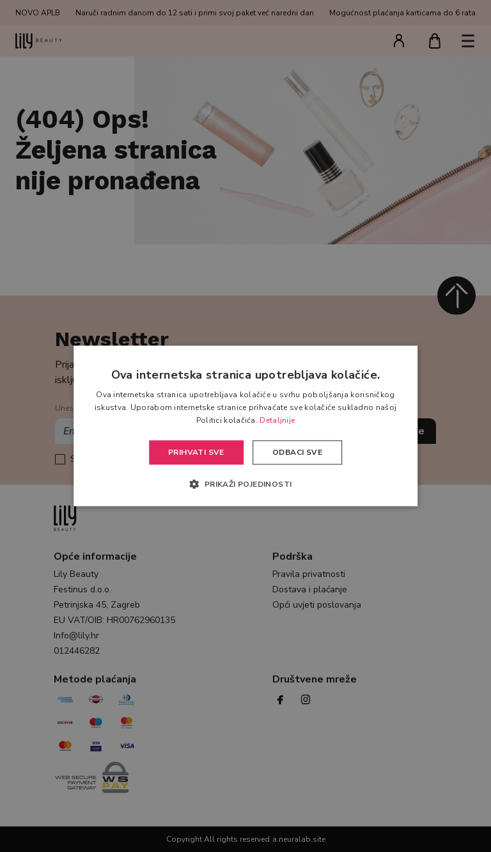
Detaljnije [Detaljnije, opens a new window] (277, 420)
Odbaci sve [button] (297, 452)
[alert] (245, 426)
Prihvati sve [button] (196, 452)
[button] (245, 484)
